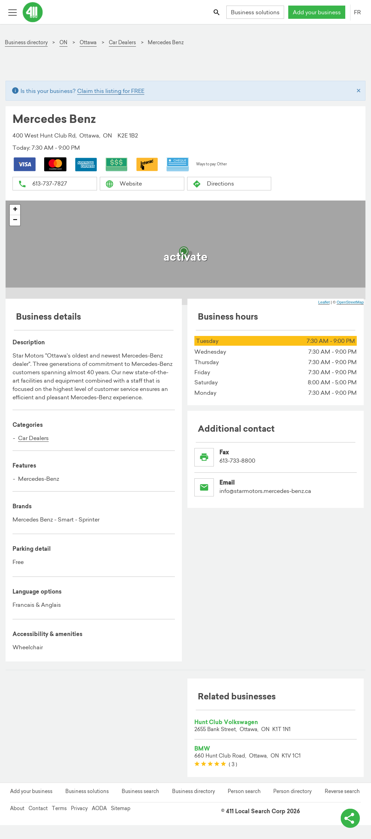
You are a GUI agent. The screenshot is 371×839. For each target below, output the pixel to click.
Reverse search (342, 791)
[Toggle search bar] (217, 12)
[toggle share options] (350, 818)
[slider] (210, 764)
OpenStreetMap (350, 302)
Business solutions (255, 12)
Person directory (292, 791)
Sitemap (120, 808)
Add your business (317, 12)
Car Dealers (33, 437)
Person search (244, 791)
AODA (99, 808)
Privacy (79, 808)
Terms (59, 808)
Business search (140, 791)
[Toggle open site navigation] (12, 12)
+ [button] (15, 210)
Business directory (193, 791)
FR (357, 12)
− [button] (15, 220)
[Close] (358, 91)
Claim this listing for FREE (110, 90)
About (17, 808)
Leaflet (324, 302)
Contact (38, 808)
